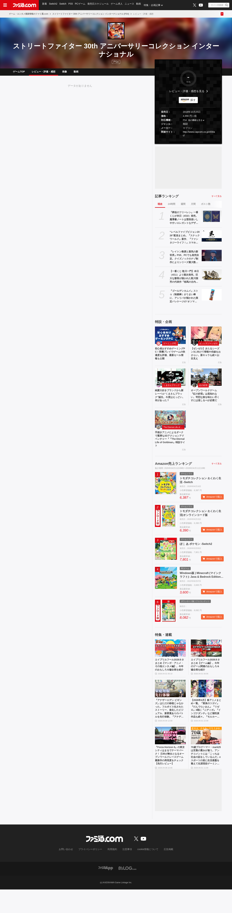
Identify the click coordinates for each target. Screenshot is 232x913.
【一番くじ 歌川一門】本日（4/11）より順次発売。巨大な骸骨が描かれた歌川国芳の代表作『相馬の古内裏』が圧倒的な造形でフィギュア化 (184, 279)
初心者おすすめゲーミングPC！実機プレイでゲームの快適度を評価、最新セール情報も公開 (170, 357)
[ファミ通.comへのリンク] (24, 5)
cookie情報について (144, 873)
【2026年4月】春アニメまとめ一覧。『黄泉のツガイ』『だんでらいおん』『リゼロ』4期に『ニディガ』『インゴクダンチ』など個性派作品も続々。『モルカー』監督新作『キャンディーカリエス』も (206, 728)
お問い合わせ (71, 873)
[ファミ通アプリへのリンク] (105, 891)
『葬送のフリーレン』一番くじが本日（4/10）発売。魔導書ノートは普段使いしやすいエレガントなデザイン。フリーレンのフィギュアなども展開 (184, 220)
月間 (193, 206)
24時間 (171, 206)
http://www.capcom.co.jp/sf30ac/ (199, 136)
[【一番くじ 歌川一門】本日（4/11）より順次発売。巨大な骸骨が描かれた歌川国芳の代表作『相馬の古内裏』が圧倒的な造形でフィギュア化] (212, 277)
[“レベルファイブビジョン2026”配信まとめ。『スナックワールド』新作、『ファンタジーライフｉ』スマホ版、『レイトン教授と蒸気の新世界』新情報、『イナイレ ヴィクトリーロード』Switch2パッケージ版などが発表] (212, 238)
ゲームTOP (19, 73)
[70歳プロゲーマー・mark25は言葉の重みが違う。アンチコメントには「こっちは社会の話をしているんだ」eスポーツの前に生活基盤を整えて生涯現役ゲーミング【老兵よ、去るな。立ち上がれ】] (206, 756)
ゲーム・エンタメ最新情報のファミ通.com (28, 14)
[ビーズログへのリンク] (127, 891)
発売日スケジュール (99, 5)
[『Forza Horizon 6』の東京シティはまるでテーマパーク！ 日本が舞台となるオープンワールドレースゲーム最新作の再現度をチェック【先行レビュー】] (170, 756)
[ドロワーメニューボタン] (5, 5)
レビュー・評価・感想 (43, 73)
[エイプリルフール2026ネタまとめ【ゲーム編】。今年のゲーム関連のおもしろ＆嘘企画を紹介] (206, 660)
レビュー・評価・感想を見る (186, 93)
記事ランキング (167, 199)
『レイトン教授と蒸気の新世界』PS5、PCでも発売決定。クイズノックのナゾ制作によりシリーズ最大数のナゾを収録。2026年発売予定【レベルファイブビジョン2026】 (184, 260)
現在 (160, 206)
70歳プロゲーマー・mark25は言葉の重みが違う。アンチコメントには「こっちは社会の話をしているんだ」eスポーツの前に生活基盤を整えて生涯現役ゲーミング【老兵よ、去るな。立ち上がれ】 (206, 778)
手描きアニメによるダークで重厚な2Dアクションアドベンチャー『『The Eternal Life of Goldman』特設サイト (170, 450)
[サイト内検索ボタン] (218, 5)
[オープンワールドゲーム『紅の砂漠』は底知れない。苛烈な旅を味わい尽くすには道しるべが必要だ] (206, 381)
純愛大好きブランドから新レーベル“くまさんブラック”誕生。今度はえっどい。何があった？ (170, 401)
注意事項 (126, 873)
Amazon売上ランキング (173, 476)
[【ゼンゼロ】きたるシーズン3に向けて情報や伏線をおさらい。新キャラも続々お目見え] (206, 337)
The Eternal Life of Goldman (173, 437)
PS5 (71, 5)
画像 (64, 73)
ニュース (131, 5)
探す (193, 102)
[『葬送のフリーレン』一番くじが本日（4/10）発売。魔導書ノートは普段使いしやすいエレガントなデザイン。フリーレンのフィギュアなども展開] (212, 218)
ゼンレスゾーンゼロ (208, 346)
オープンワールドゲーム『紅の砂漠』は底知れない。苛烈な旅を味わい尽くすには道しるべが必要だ (206, 403)
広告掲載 (163, 873)
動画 (141, 5)
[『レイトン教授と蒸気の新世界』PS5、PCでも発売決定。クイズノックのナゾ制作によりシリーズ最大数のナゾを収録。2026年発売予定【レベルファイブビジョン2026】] (212, 258)
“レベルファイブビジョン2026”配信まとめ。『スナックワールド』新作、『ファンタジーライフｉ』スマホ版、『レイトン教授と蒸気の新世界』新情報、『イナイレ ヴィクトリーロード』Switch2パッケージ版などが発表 (185, 240)
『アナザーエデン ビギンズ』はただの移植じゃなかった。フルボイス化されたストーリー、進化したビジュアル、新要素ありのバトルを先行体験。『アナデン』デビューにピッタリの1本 (170, 728)
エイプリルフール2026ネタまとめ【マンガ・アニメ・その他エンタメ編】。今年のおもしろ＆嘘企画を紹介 (170, 680)
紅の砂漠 (203, 390)
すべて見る (217, 199)
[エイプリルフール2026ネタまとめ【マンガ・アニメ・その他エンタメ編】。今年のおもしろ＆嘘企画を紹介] (170, 660)
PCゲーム (81, 5)
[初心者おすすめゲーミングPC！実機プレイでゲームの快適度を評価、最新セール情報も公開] (170, 337)
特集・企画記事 (155, 5)
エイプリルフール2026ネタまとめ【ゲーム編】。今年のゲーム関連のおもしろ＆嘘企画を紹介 (206, 678)
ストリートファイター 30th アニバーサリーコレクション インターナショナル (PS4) (90, 14)
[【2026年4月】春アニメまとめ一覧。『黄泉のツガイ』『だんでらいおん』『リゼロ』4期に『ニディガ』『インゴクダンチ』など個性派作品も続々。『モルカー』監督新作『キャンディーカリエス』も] (206, 706)
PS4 (116, 61)
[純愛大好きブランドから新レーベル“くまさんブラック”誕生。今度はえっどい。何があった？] (170, 381)
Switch (63, 5)
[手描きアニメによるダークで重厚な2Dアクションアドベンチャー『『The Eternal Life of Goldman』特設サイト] (170, 429)
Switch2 (53, 5)
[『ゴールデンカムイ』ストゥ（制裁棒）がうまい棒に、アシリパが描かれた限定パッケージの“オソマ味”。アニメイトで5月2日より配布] (212, 297)
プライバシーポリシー (93, 873)
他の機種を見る (195, 123)
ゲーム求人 (119, 5)
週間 (183, 206)
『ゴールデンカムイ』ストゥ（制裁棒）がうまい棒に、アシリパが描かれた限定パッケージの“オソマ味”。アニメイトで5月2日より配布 (185, 299)
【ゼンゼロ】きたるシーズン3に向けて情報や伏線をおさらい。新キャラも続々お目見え (206, 357)
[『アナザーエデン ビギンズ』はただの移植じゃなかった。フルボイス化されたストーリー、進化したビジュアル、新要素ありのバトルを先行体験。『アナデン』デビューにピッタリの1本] (170, 706)
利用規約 (112, 873)
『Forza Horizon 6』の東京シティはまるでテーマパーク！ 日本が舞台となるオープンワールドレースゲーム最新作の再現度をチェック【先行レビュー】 (170, 778)
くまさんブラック (171, 390)
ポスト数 (205, 206)
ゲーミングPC (169, 346)
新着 (44, 5)
